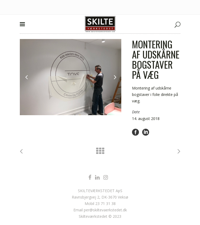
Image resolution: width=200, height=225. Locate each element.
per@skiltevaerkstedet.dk (105, 209)
